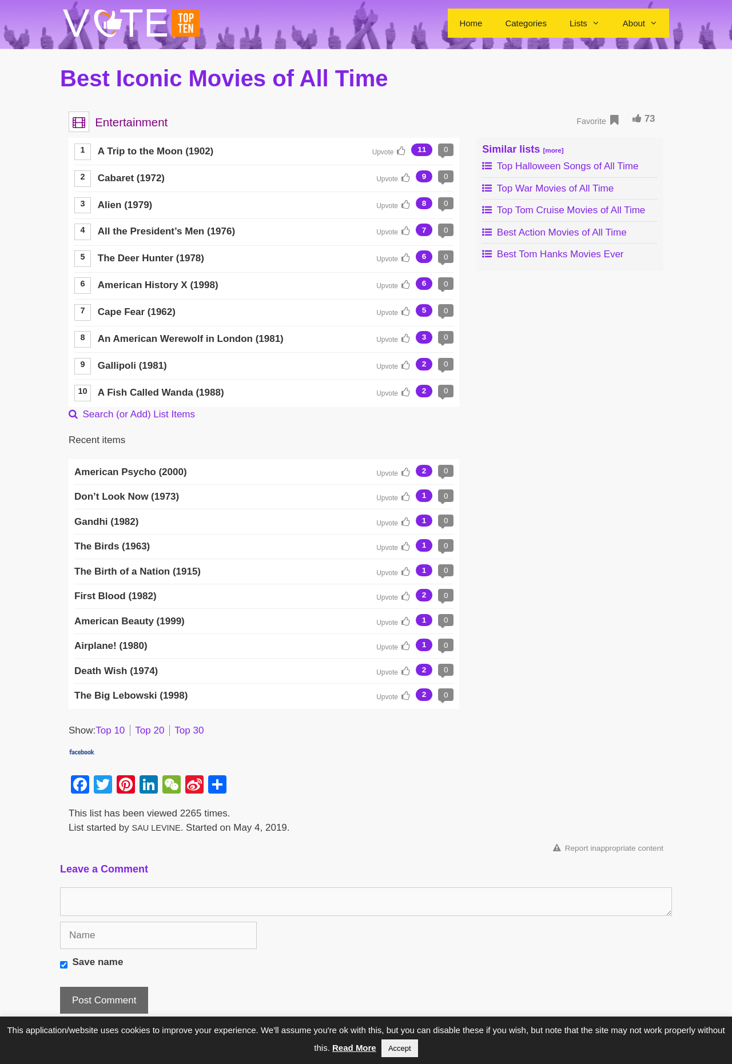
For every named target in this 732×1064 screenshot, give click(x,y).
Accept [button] (399, 1048)
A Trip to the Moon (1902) (155, 151)
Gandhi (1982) (106, 521)
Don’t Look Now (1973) (126, 496)
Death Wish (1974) (116, 671)
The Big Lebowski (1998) (131, 695)
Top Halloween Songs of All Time (560, 166)
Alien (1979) (125, 205)
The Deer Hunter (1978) (151, 258)
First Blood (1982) (115, 596)
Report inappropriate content (608, 848)
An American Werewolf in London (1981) (191, 338)
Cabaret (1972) (131, 178)
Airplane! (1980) (111, 645)
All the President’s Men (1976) (166, 231)
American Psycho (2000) (130, 472)
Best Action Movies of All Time (554, 232)
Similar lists (522, 149)
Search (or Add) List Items (132, 414)
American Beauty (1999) (129, 621)
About (646, 23)
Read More (354, 1048)
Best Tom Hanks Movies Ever (552, 254)
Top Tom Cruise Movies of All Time (563, 210)
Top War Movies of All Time (548, 188)
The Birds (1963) (112, 546)
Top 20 (149, 730)
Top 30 (189, 730)
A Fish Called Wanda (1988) (161, 392)
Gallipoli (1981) (132, 365)
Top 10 (110, 730)
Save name (98, 962)
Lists (590, 23)
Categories (526, 23)
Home (470, 23)
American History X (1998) (158, 285)
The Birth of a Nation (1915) (137, 571)
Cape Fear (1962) (137, 311)
